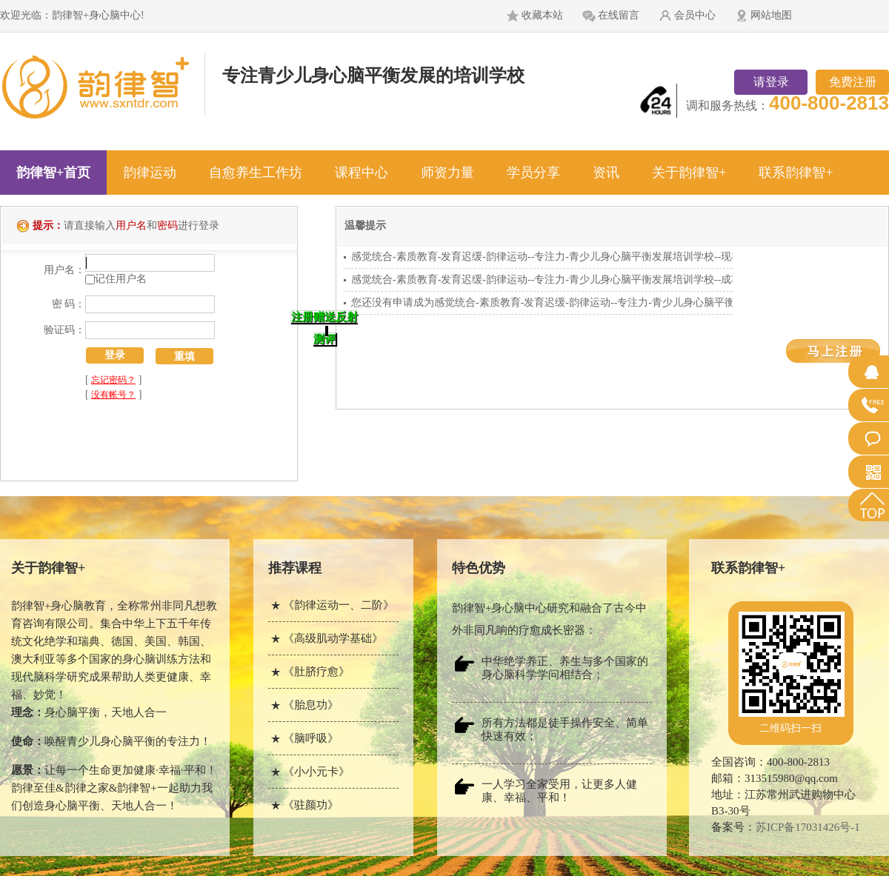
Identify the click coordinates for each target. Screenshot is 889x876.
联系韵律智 (748, 568)
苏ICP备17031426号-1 (808, 827)
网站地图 (771, 15)
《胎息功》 (311, 705)
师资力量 (447, 172)
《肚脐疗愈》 (316, 672)
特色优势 (478, 568)
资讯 (606, 172)
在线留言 (618, 15)
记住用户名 (121, 278)
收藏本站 (542, 15)
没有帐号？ (113, 394)
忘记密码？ (113, 380)
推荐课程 (295, 568)
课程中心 (361, 172)
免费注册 (852, 82)
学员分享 (533, 172)
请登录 (771, 82)
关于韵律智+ (689, 172)
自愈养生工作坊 (255, 172)
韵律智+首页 (53, 172)
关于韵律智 (48, 568)
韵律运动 (149, 172)
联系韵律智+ (796, 172)
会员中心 (695, 15)
